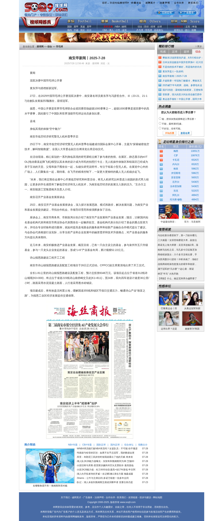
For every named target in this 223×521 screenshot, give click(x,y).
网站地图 (157, 497)
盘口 (187, 30)
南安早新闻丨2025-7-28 (175, 76)
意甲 (89, 26)
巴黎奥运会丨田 (169, 308)
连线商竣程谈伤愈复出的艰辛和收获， (177, 264)
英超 (82, 26)
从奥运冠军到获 (192, 308)
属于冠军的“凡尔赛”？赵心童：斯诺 (176, 269)
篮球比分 (178, 30)
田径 (146, 26)
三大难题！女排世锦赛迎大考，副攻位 (177, 240)
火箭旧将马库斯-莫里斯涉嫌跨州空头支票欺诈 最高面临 (105, 465)
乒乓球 (139, 30)
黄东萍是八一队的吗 (173, 71)
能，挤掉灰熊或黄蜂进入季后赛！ (179, 119)
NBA (117, 26)
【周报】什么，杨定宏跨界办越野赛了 (177, 278)
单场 (194, 26)
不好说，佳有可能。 (172, 128)
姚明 (124, 26)
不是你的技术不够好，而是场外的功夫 (182, 67)
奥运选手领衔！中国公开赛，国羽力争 (182, 99)
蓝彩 (124, 30)
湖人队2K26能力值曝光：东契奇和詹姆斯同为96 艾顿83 (105, 461)
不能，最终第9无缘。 (173, 123)
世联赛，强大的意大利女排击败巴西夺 (182, 94)
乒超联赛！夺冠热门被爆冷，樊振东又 (182, 80)
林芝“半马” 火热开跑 (168, 273)
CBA (105, 30)
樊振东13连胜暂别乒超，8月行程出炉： (183, 57)
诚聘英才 (76, 497)
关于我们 (65, 497)
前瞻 (194, 30)
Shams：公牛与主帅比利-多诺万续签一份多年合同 (102, 478)
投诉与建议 (145, 497)
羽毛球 (148, 30)
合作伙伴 (110, 497)
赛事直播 (108, 26)
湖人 (111, 30)
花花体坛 (158, 30)
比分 (89, 30)
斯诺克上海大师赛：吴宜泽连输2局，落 (178, 245)
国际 (69, 26)
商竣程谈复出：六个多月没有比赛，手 (177, 254)
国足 (82, 30)
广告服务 (87, 497)
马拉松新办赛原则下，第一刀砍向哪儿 (177, 235)
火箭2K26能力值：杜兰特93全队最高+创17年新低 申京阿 (106, 469)
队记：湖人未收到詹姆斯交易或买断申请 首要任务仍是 (105, 482)
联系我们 (121, 497)
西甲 (76, 26)
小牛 (118, 30)
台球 (159, 26)
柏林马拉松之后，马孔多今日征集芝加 (177, 249)
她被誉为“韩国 (192, 328)
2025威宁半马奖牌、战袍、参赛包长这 (182, 85)
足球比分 (178, 26)
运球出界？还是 (169, 328)
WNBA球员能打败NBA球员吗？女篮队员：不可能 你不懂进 (107, 448)
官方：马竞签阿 (192, 221)
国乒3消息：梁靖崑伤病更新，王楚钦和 (183, 90)
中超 (76, 30)
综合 (140, 26)
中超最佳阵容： (169, 221)
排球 (153, 26)
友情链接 (132, 497)
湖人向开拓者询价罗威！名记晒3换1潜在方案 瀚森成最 (105, 474)
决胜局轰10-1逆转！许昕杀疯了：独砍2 (178, 259)
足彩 (188, 26)
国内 (69, 30)
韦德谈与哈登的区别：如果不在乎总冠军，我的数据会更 (105, 452)
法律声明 (99, 497)
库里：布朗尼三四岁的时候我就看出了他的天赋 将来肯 (105, 457)
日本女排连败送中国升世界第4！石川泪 (183, 62)
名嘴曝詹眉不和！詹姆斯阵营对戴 (50, 485)
